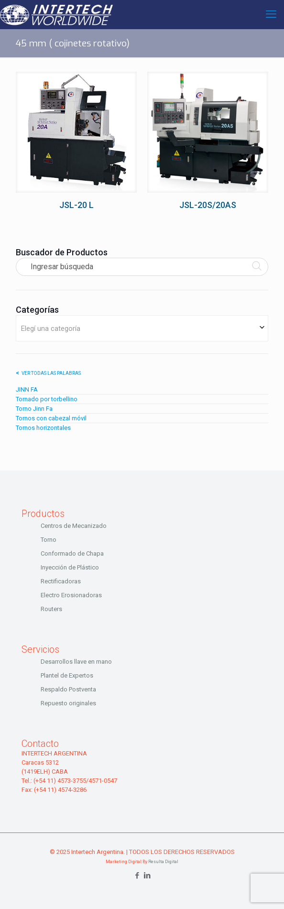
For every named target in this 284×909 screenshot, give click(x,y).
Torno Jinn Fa (34, 408)
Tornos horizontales (43, 427)
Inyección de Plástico (70, 567)
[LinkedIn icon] (147, 875)
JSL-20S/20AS (207, 205)
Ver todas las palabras (51, 373)
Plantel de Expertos (67, 675)
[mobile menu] (271, 14)
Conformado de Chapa (72, 553)
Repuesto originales (68, 703)
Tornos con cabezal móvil (51, 418)
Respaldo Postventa (68, 689)
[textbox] (142, 328)
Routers (51, 609)
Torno (48, 539)
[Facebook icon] (137, 875)
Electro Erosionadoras (71, 595)
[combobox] (142, 328)
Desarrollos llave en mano (76, 661)
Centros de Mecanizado (74, 525)
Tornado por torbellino (46, 399)
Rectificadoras (61, 581)
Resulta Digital (163, 861)
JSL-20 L (76, 205)
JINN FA (27, 389)
